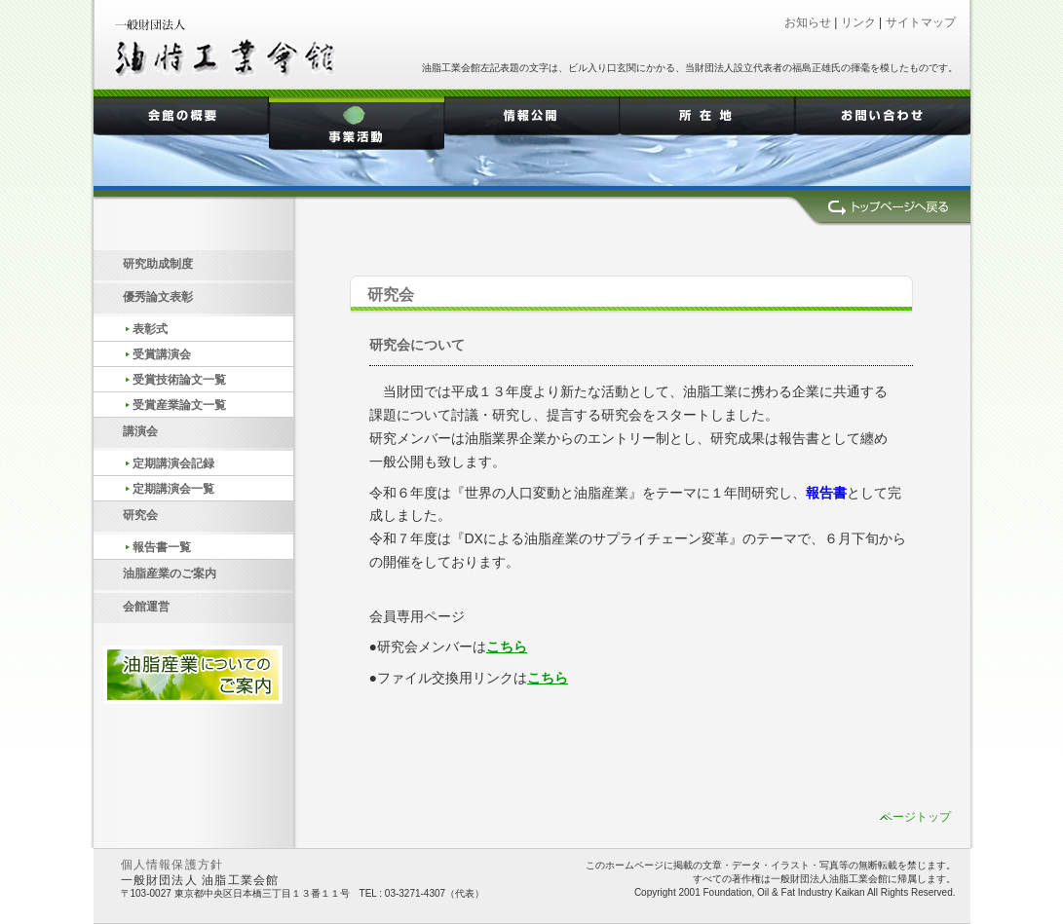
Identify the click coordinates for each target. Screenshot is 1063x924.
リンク (858, 22)
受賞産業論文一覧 (179, 405)
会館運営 (146, 606)
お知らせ (807, 22)
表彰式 (150, 329)
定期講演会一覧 (181, 489)
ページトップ (916, 817)
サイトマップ (921, 22)
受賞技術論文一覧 (179, 380)
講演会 (140, 431)
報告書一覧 (162, 547)
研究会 (140, 515)
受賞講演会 (162, 354)
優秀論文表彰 (158, 297)
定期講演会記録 (173, 463)
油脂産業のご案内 (169, 573)
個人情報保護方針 (172, 865)
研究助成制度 (158, 264)
